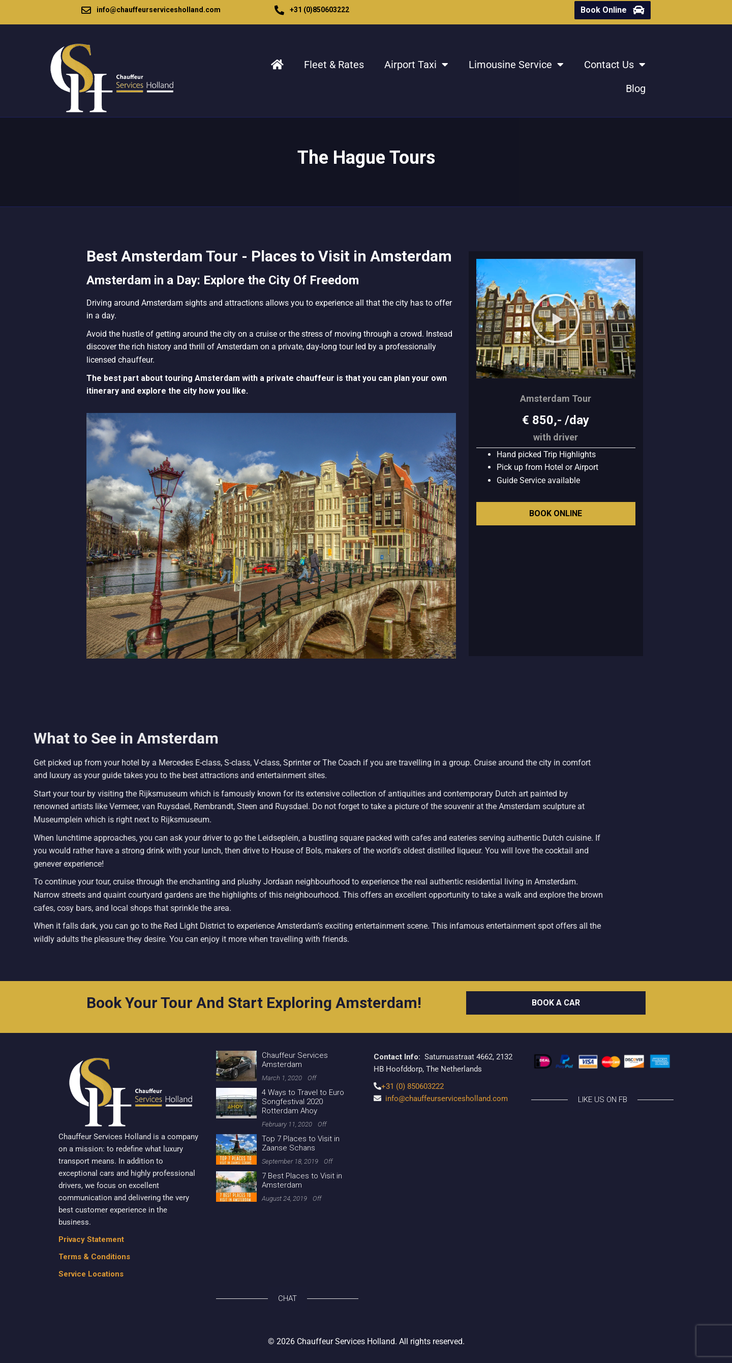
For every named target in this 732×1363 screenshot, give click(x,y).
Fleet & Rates (334, 64)
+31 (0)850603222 (319, 10)
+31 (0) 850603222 (412, 1086)
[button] (555, 318)
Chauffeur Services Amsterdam (295, 1060)
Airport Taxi (416, 64)
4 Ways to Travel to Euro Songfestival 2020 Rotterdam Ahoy (303, 1101)
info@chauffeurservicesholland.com (159, 10)
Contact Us (615, 64)
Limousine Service (516, 64)
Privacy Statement (91, 1239)
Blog (636, 88)
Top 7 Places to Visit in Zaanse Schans (301, 1143)
